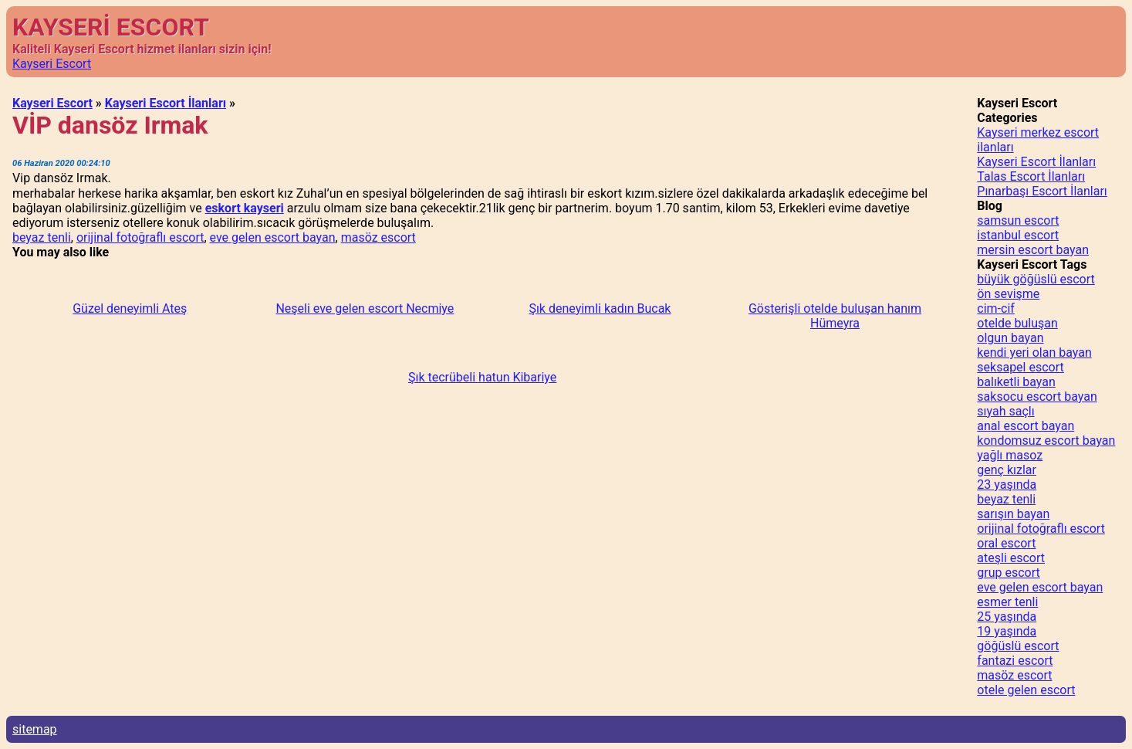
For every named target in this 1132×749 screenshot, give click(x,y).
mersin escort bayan (1033, 249)
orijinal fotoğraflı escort (140, 237)
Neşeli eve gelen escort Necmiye (364, 308)
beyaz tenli (41, 237)
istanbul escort (1018, 235)
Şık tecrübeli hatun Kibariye (482, 377)
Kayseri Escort (51, 63)
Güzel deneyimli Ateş (130, 308)
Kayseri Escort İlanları (165, 103)
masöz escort (378, 237)
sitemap (34, 729)
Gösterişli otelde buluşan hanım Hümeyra (834, 315)
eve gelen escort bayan (273, 237)
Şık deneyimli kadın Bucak (600, 308)
